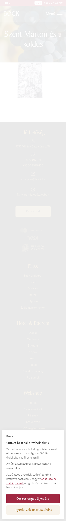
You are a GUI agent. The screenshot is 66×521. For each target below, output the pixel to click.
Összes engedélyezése (33, 499)
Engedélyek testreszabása (33, 510)
